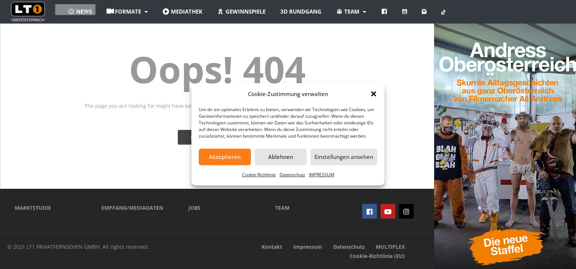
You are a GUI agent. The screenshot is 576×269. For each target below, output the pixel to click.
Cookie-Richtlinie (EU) (377, 255)
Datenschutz (292, 174)
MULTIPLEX (390, 246)
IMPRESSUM (321, 174)
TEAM (282, 207)
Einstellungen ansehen (343, 156)
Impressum (307, 246)
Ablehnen (280, 156)
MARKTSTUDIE (33, 207)
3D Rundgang (344, 11)
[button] (373, 94)
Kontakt (272, 246)
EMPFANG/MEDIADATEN (132, 207)
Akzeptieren (225, 156)
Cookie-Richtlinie (259, 174)
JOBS (194, 207)
